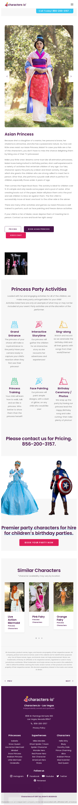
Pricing (13, 229)
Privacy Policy (39, 728)
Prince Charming (63, 750)
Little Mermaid (14, 760)
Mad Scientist (63, 760)
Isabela (14, 741)
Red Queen (63, 763)
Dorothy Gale (63, 747)
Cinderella (14, 763)
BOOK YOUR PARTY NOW (39, 542)
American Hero (39, 760)
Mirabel (14, 750)
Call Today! (55, 10)
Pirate (39, 763)
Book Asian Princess (39, 229)
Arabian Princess (14, 756)
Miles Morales (39, 741)
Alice (63, 753)
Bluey (63, 744)
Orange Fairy (62, 618)
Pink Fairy (38, 616)
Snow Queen (14, 744)
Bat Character (39, 756)
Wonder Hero (39, 750)
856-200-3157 (40, 723)
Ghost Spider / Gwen (39, 744)
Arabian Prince (63, 756)
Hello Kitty (63, 741)
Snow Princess (14, 753)
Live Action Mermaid (14, 620)
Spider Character (39, 747)
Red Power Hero (39, 753)
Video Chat (16, 235)
